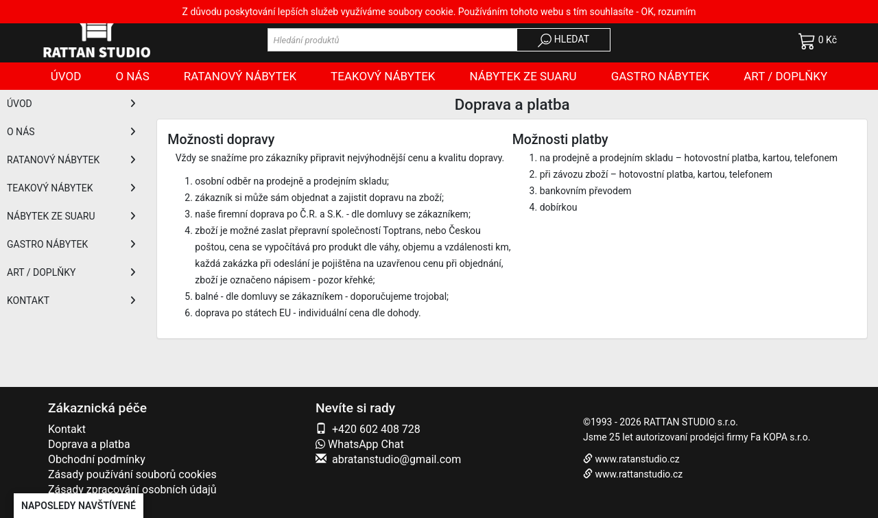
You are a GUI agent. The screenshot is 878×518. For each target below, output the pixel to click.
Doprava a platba (89, 444)
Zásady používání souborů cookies (132, 474)
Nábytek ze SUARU (523, 76)
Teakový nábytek (383, 76)
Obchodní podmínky (96, 459)
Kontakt (67, 429)
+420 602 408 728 (376, 429)
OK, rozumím (668, 11)
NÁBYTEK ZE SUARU (71, 216)
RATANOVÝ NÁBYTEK (71, 159)
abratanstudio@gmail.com (396, 459)
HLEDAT (563, 40)
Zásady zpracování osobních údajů (132, 489)
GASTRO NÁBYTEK (71, 244)
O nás (132, 76)
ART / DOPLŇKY (71, 272)
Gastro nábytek (660, 76)
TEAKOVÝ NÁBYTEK (71, 188)
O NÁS (71, 131)
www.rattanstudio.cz (639, 474)
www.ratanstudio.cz (637, 459)
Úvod (66, 76)
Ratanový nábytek (240, 76)
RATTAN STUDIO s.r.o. (690, 421)
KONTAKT (71, 300)
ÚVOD (71, 103)
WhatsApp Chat (360, 444)
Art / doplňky (785, 76)
